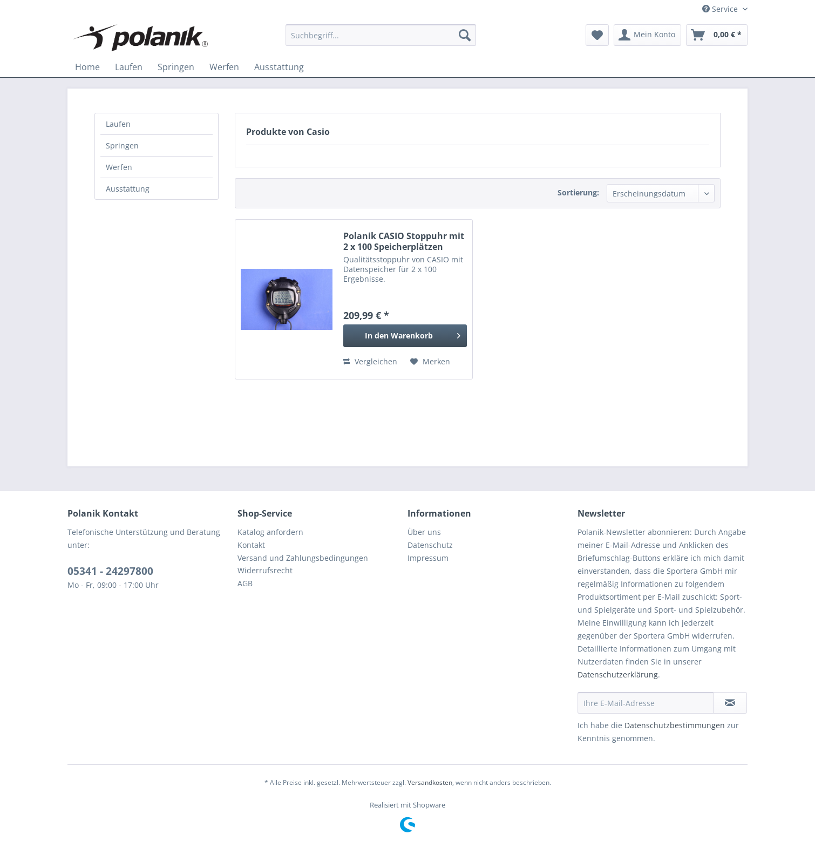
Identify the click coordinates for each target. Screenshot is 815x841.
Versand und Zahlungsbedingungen (302, 558)
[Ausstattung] (279, 67)
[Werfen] (224, 67)
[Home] (87, 67)
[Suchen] (464, 35)
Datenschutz (430, 545)
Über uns (424, 532)
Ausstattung (128, 189)
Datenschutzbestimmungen (674, 725)
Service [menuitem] (721, 9)
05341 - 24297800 (110, 571)
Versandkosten (430, 782)
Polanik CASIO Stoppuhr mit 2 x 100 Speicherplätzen (403, 241)
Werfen (119, 167)
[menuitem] (381, 35)
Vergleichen (370, 361)
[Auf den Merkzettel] (430, 361)
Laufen (118, 124)
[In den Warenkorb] (405, 335)
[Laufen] (128, 67)
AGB (245, 583)
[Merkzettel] (597, 35)
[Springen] (176, 67)
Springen (122, 145)
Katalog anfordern (270, 532)
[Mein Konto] (647, 35)
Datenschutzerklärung (618, 674)
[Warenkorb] (717, 35)
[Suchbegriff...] (381, 35)
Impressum (428, 558)
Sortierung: (578, 192)
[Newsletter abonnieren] (730, 703)
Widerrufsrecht (265, 570)
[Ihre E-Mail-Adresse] (646, 703)
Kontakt (251, 545)
